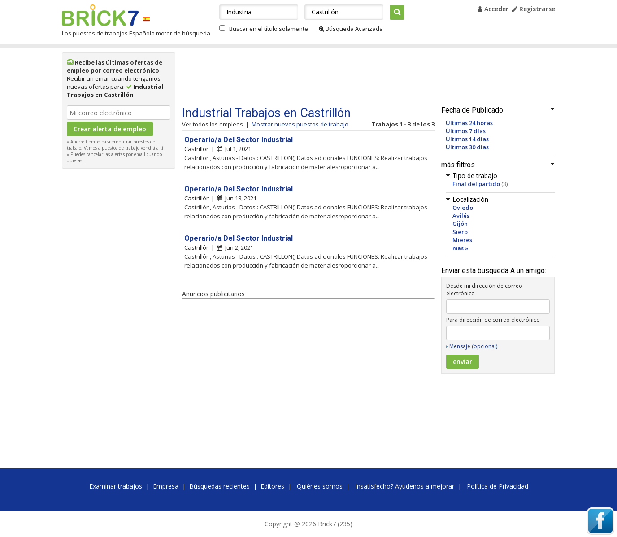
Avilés (460, 216)
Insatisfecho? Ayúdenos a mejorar (404, 486)
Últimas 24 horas (469, 123)
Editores (272, 486)
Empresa (165, 486)
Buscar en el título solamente (268, 29)
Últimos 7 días (466, 131)
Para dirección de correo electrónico (493, 320)
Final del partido (476, 184)
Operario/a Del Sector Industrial (238, 139)
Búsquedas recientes (219, 486)
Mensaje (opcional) (473, 346)
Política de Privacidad (497, 486)
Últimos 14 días (467, 139)
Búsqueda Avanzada (351, 29)
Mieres (462, 240)
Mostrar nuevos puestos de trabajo (300, 124)
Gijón (460, 224)
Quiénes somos (320, 486)
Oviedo (462, 208)
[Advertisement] (119, 307)
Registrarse (533, 8)
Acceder (493, 8)
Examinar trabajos (115, 486)
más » (460, 248)
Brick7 (100, 15)
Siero (460, 232)
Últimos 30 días (467, 147)
